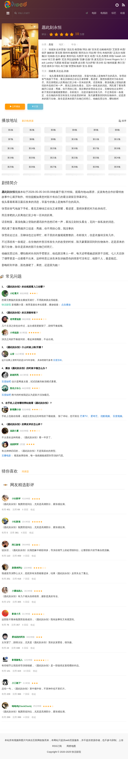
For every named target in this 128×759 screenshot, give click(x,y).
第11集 (96, 139)
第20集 (32, 158)
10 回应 (27, 671)
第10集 (75, 139)
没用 (16, 509)
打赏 (35, 106)
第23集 (96, 158)
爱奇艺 (94, 416)
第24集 (117, 158)
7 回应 (26, 578)
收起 (32, 509)
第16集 (75, 148)
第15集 (53, 148)
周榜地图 (71, 746)
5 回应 (26, 602)
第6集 (117, 130)
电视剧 (103, 13)
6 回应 (25, 509)
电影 (94, 13)
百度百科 (57, 360)
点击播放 (66, 304)
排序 (122, 120)
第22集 (75, 158)
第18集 (117, 148)
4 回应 (24, 532)
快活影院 (6, 304)
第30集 (117, 167)
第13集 (11, 148)
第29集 (96, 167)
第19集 (11, 158)
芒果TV (84, 416)
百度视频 (117, 416)
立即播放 (15, 106)
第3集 (53, 130)
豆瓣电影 (6, 455)
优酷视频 (105, 416)
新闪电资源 (28, 120)
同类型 (25, 471)
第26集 (32, 167)
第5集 (96, 130)
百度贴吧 (6, 381)
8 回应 (25, 625)
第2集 (32, 130)
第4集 (74, 130)
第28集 (75, 167)
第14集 (32, 148)
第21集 (53, 158)
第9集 (53, 139)
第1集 (10, 130)
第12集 (117, 139)
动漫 (122, 13)
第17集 (96, 148)
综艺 (113, 13)
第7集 (10, 139)
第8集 (32, 139)
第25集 (11, 167)
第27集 (53, 167)
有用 (6, 509)
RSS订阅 (57, 746)
